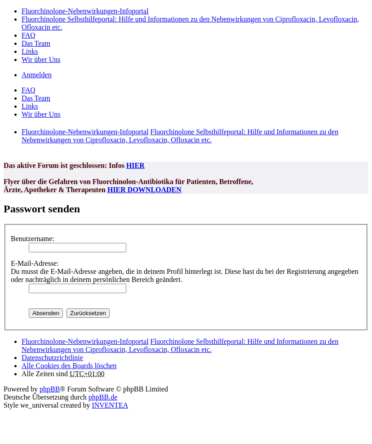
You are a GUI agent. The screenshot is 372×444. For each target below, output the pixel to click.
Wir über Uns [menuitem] (41, 59)
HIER (135, 165)
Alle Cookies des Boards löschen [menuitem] (69, 365)
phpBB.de (103, 397)
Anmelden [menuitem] (37, 75)
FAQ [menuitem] (28, 35)
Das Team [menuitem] (36, 43)
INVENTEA (110, 405)
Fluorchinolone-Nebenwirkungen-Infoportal (85, 341)
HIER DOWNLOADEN (144, 189)
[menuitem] (52, 357)
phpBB (50, 389)
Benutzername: (32, 238)
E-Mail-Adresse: (35, 263)
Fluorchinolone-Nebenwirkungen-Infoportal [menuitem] (85, 11)
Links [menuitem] (30, 51)
